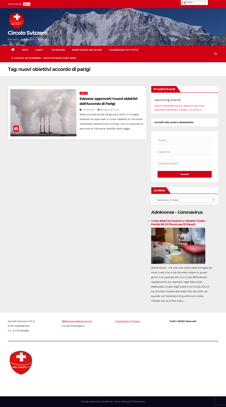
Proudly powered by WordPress (97, 401)
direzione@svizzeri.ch (79, 321)
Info (25, 49)
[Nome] (185, 140)
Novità (84, 93)
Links (39, 49)
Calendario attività (123, 49)
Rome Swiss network (87, 49)
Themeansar (138, 401)
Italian (187, 2)
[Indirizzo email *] (185, 163)
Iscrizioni (58, 49)
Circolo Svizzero (27, 33)
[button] (215, 53)
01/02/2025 (89, 110)
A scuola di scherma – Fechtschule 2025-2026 (43, 58)
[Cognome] (185, 152)
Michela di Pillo (108, 110)
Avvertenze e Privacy (127, 321)
